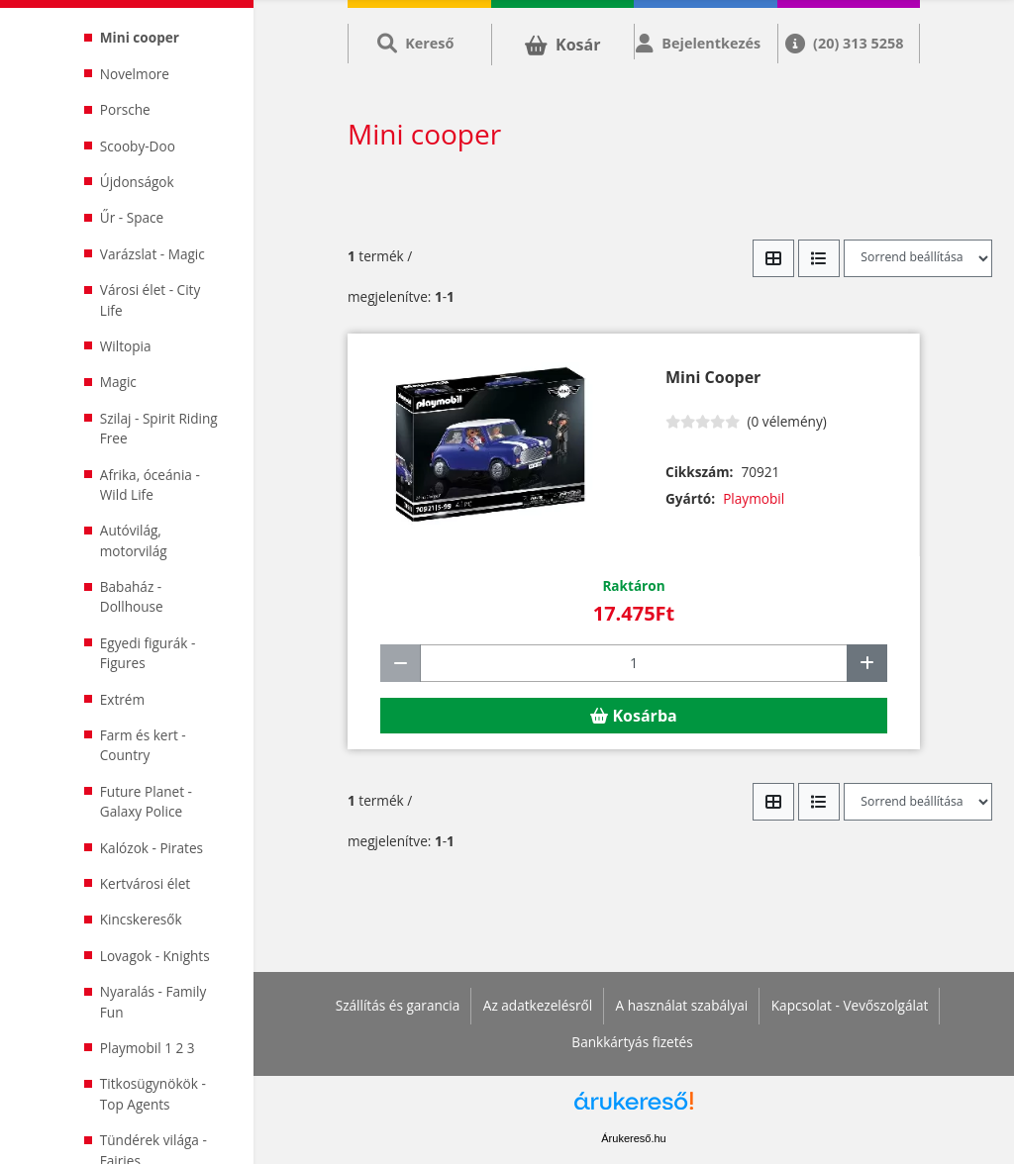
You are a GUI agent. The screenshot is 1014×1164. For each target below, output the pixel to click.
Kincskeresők (141, 919)
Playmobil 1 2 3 (147, 1047)
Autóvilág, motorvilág (133, 540)
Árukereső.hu (633, 1138)
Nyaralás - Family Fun (153, 1001)
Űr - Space (131, 217)
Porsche (125, 109)
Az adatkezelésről (537, 1005)
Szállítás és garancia (398, 1005)
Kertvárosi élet (145, 883)
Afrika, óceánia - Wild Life (150, 484)
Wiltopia (126, 346)
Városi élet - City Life (150, 299)
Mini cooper (139, 37)
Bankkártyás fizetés (631, 1041)
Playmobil (753, 498)
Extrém (122, 699)
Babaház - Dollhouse (131, 596)
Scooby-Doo (137, 146)
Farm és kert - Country (143, 745)
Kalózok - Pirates (151, 847)
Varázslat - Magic (152, 253)
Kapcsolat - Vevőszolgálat (850, 1005)
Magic (118, 381)
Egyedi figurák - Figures (148, 652)
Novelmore (134, 73)
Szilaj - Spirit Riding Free (159, 428)
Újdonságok (137, 181)
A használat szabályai (682, 1005)
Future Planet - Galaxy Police (146, 801)
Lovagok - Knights (155, 955)
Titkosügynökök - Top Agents (153, 1093)
